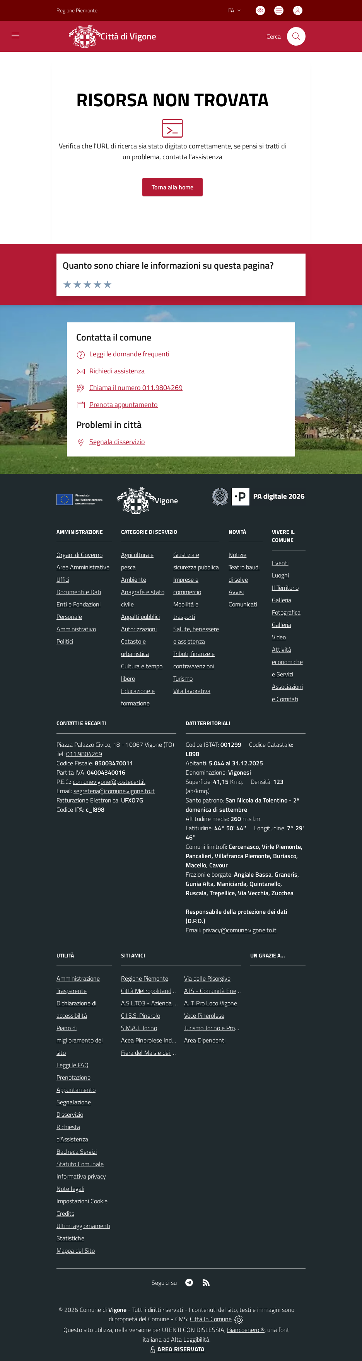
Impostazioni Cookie (82, 1201)
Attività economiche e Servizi (287, 662)
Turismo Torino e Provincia (216, 1027)
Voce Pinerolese (204, 1015)
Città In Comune (211, 1319)
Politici (64, 641)
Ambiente (133, 579)
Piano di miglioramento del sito (79, 1040)
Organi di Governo (79, 554)
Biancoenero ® (246, 1329)
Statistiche (70, 1238)
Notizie (237, 554)
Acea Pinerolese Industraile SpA (162, 1040)
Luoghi (280, 575)
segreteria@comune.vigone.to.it (114, 790)
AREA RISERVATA (176, 1349)
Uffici (62, 579)
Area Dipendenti (204, 1040)
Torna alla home (172, 187)
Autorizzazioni (139, 629)
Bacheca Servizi (76, 1151)
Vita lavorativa (191, 690)
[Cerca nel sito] (296, 36)
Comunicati (243, 604)
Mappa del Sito (75, 1250)
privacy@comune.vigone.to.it (240, 930)
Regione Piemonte (144, 978)
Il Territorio (285, 587)
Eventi (280, 562)
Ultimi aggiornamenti (83, 1225)
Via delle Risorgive (207, 978)
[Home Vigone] (117, 36)
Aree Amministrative (82, 567)
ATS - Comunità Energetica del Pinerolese (237, 990)
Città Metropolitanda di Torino (159, 990)
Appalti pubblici (140, 616)
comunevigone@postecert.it (109, 781)
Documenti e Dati (78, 591)
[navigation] (15, 35)
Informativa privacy (81, 1176)
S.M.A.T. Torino (139, 1027)
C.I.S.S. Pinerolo (140, 1015)
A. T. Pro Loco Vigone (210, 1003)
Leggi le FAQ (72, 1065)
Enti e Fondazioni (78, 604)
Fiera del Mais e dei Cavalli (154, 1052)
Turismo (183, 678)
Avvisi (236, 591)
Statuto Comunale (80, 1164)
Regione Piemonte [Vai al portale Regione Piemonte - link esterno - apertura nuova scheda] (76, 10)
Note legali (70, 1188)
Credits (65, 1213)
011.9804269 (84, 753)
